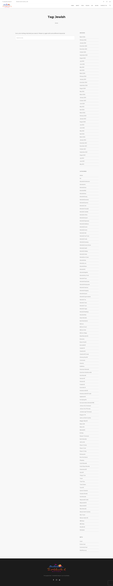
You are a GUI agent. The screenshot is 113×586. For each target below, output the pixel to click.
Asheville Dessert (84, 217)
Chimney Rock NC (84, 357)
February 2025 (83, 76)
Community (82, 360)
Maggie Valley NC (84, 420)
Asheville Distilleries (84, 223)
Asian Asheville (83, 317)
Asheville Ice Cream (84, 257)
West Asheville (83, 508)
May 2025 (82, 67)
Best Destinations (84, 320)
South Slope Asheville (85, 466)
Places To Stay (83, 451)
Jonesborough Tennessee (86, 411)
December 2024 (83, 82)
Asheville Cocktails (84, 211)
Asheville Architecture (85, 181)
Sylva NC (82, 472)
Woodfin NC (82, 527)
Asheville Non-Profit (84, 275)
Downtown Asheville (84, 369)
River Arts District (84, 457)
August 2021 (83, 155)
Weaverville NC (83, 505)
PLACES (87, 5)
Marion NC (82, 427)
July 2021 (82, 158)
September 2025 (83, 55)
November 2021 (83, 146)
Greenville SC (83, 387)
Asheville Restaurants (85, 284)
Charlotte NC (83, 351)
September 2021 (83, 152)
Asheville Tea (83, 299)
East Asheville (83, 375)
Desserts (82, 363)
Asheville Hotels (83, 254)
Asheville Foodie (83, 239)
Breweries (82, 339)
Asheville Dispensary (84, 220)
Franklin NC (82, 384)
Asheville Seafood (84, 287)
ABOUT (77, 5)
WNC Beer (82, 520)
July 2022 (82, 124)
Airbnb (81, 175)
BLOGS (96, 5)
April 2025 (82, 70)
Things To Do (83, 475)
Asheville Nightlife (84, 272)
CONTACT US (104, 5)
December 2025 (83, 46)
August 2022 (83, 121)
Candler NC (82, 348)
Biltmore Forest (83, 327)
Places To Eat (83, 448)
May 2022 (82, 130)
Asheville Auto (83, 187)
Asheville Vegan (83, 308)
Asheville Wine (83, 314)
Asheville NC (82, 269)
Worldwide (82, 530)
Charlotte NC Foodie (84, 354)
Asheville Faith (83, 233)
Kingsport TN (83, 414)
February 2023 (83, 115)
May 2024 (82, 91)
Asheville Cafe (83, 205)
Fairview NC (82, 378)
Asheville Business (84, 202)
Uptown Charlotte (84, 490)
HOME (72, 5)
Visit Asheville (83, 496)
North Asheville (83, 439)
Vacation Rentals (83, 493)
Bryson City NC (83, 342)
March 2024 (82, 94)
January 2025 (83, 79)
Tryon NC (82, 487)
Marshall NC (82, 430)
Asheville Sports (83, 293)
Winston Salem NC (84, 517)
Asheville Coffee (83, 214)
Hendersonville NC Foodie (85, 393)
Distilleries (82, 366)
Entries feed (82, 544)
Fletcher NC (82, 381)
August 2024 (83, 88)
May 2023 (82, 106)
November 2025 (83, 49)
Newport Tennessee (84, 436)
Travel (81, 478)
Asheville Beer (83, 193)
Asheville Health (83, 248)
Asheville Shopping (84, 290)
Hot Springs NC (83, 399)
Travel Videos (83, 484)
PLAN (82, 5)
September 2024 (83, 85)
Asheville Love (83, 263)
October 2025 (83, 52)
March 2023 (82, 112)
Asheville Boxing (83, 196)
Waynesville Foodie (84, 499)
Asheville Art (83, 184)
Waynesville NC (83, 502)
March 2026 (82, 37)
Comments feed (83, 547)
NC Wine (82, 433)
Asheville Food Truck (84, 236)
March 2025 (82, 73)
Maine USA (82, 424)
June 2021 (82, 161)
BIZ (92, 5)
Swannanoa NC (83, 469)
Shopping (82, 460)
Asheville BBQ (83, 190)
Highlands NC (83, 396)
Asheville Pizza (83, 278)
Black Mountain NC (84, 336)
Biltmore (82, 323)
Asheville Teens (83, 302)
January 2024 (83, 97)
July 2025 (82, 61)
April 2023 (82, 109)
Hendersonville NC (84, 390)
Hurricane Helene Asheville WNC (87, 402)
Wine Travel (82, 514)
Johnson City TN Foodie (85, 408)
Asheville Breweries (84, 199)
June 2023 (82, 103)
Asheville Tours (83, 305)
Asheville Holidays (84, 251)
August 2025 (83, 58)
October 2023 (83, 100)
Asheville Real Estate (84, 281)
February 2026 (83, 40)
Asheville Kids (83, 260)
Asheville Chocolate (84, 208)
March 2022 (82, 137)
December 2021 (83, 143)
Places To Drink (83, 445)
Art (80, 178)
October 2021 (83, 149)
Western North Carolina (85, 511)
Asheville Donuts (83, 227)
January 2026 (83, 43)
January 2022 (83, 140)
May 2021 (82, 164)
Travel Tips (82, 481)
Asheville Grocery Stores (85, 245)
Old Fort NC (82, 442)
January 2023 (83, 118)
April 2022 (82, 134)
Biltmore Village (83, 333)
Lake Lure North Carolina (85, 417)
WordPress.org (83, 550)
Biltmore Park (83, 330)
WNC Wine (82, 524)
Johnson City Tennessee (85, 405)
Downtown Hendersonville (86, 372)
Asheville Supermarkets (85, 296)
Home (56, 23)
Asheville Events (83, 230)
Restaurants (82, 454)
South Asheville (83, 463)
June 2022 (82, 127)
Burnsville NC (83, 345)
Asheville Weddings (84, 311)
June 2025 (82, 64)
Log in (81, 541)
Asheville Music (83, 266)
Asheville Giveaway (84, 242)
